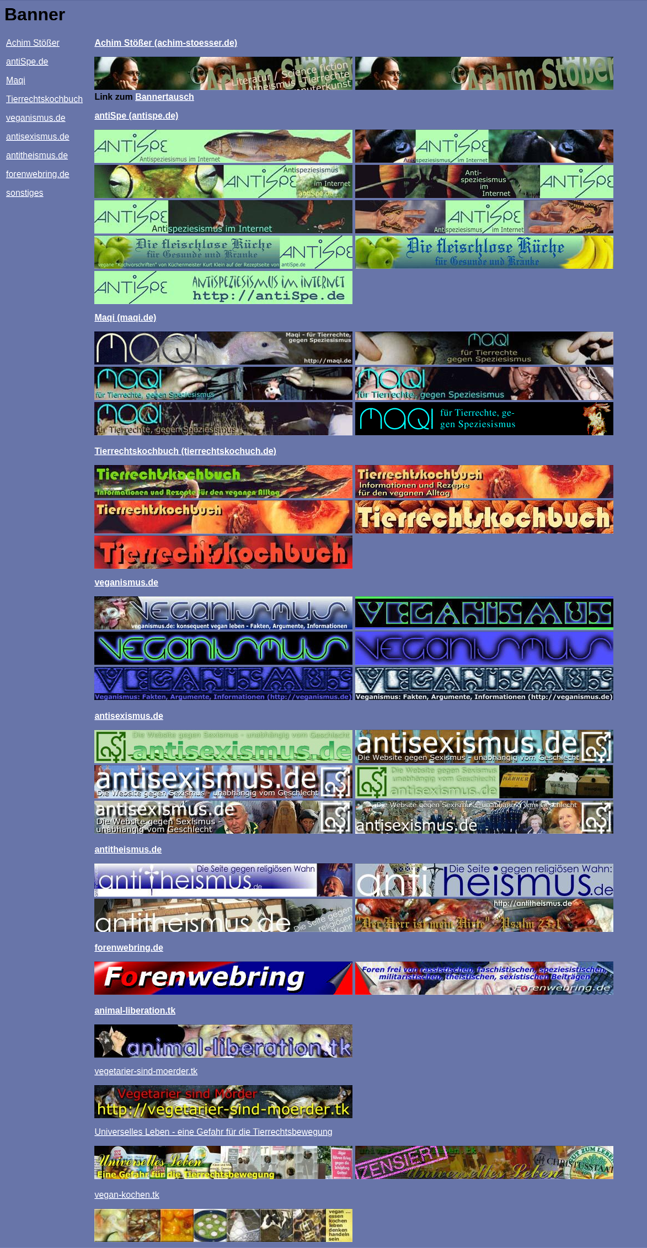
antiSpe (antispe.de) (136, 115)
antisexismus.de (37, 136)
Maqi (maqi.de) (125, 317)
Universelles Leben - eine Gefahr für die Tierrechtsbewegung (213, 1132)
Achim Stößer (33, 42)
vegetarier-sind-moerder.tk (145, 1071)
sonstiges (25, 193)
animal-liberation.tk (134, 1010)
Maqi (15, 80)
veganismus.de (36, 117)
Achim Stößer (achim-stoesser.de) (165, 42)
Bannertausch (164, 97)
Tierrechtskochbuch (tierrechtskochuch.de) (185, 451)
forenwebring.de (37, 174)
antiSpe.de (27, 61)
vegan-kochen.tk (126, 1194)
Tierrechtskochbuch (44, 99)
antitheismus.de (37, 155)
